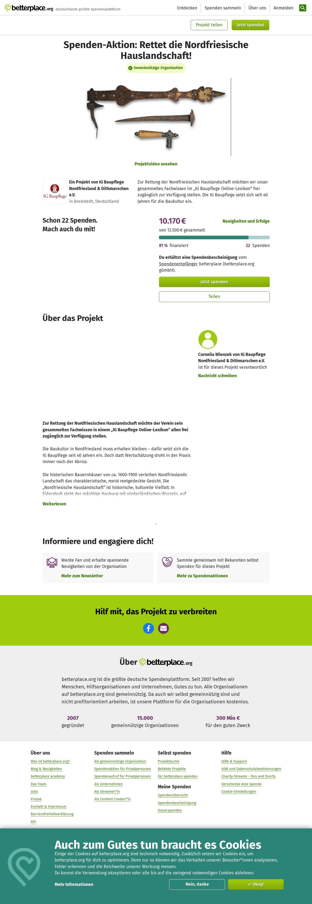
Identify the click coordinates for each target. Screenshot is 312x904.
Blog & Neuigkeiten (46, 769)
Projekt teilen (209, 25)
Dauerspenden (170, 810)
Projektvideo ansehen (156, 164)
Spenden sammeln (223, 8)
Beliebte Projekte (172, 769)
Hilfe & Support (234, 761)
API (33, 821)
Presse (36, 799)
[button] (148, 628)
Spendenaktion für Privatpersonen (122, 769)
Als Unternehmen (108, 784)
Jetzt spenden (250, 25)
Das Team (38, 784)
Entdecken (187, 8)
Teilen (214, 296)
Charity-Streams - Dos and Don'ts (248, 776)
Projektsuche (168, 761)
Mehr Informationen (74, 884)
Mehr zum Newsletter (82, 576)
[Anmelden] (283, 8)
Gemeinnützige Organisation (158, 68)
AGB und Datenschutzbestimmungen (251, 769)
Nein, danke (197, 884)
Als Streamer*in (107, 792)
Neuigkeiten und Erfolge (246, 221)
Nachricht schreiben (217, 375)
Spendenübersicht (173, 795)
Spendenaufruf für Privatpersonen (122, 776)
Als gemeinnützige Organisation (120, 761)
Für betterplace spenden (178, 776)
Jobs (34, 792)
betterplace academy (48, 776)
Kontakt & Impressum (48, 807)
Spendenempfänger (178, 264)
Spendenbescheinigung (177, 803)
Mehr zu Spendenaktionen (202, 576)
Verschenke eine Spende (241, 784)
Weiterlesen (54, 504)
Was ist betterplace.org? (50, 761)
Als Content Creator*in (112, 799)
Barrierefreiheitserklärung (52, 814)
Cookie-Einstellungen (238, 792)
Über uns (257, 8)
